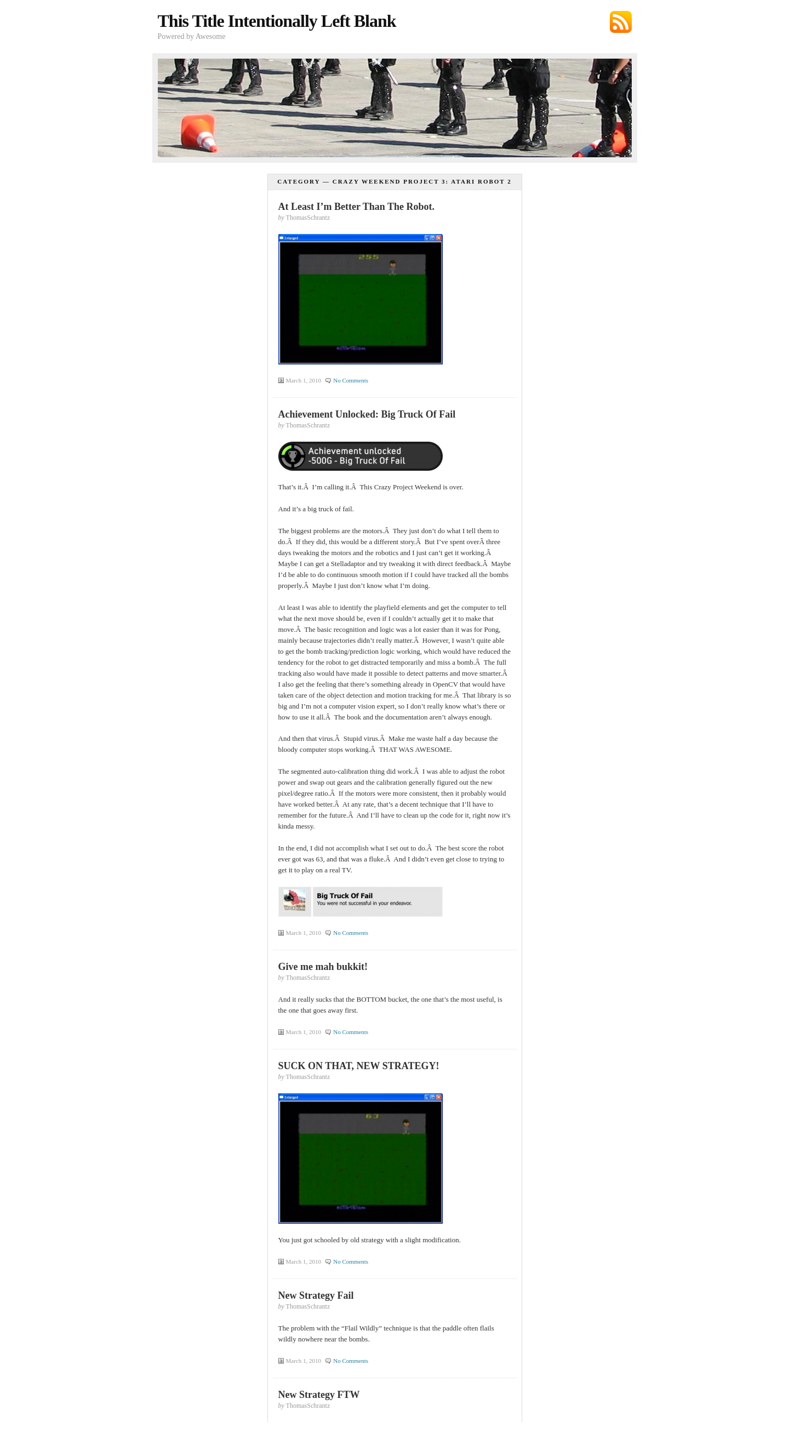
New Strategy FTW (319, 1394)
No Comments (350, 380)
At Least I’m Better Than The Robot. (356, 206)
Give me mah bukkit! (323, 966)
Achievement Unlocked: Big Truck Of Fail (367, 414)
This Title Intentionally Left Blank (277, 21)
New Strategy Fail (316, 1295)
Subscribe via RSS (621, 22)
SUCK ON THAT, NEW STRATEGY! (358, 1065)
